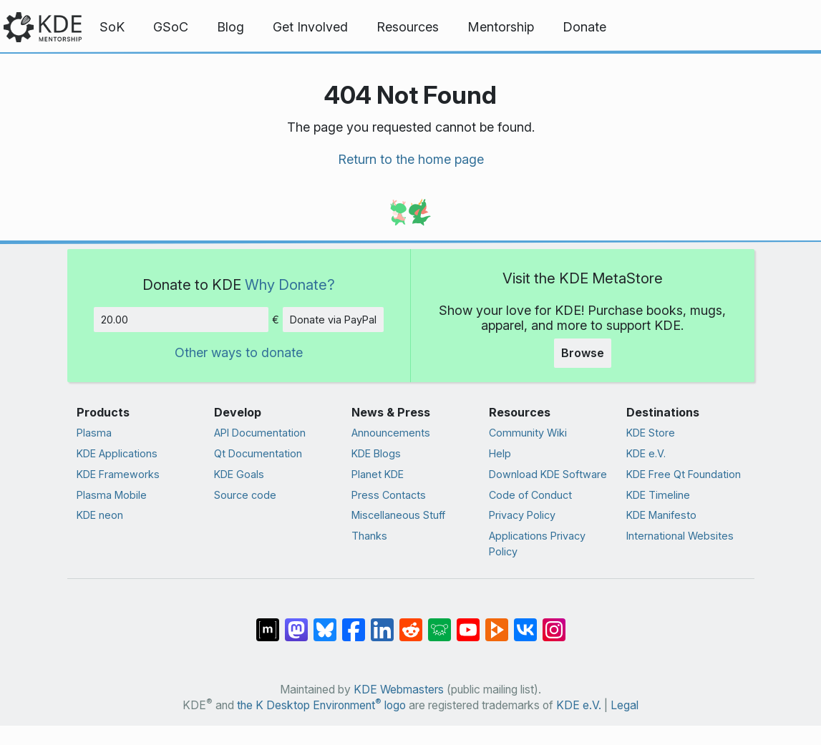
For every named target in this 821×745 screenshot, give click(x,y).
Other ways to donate (239, 352)
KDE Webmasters (399, 689)
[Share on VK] (525, 622)
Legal (624, 705)
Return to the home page (411, 159)
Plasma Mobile (112, 495)
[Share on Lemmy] (439, 622)
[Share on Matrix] (267, 622)
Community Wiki (528, 433)
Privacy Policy (522, 515)
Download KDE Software (548, 474)
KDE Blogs (376, 453)
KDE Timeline (658, 495)
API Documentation (260, 433)
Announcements (390, 433)
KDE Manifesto (661, 515)
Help (500, 453)
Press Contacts (388, 495)
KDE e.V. (646, 453)
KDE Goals (239, 474)
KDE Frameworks (118, 474)
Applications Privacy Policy (537, 543)
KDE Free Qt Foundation (683, 474)
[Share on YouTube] (468, 622)
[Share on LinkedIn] (382, 622)
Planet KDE (377, 474)
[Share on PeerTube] (496, 622)
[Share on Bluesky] (325, 622)
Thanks (369, 536)
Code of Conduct (530, 495)
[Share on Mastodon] (296, 622)
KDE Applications (117, 453)
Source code (245, 495)
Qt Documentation (258, 453)
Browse (582, 353)
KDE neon (100, 515)
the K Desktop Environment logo (321, 705)
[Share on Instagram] (554, 622)
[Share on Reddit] (410, 622)
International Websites (680, 536)
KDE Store (650, 433)
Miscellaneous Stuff (398, 515)
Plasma (94, 433)
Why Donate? (290, 284)
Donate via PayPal (333, 319)
